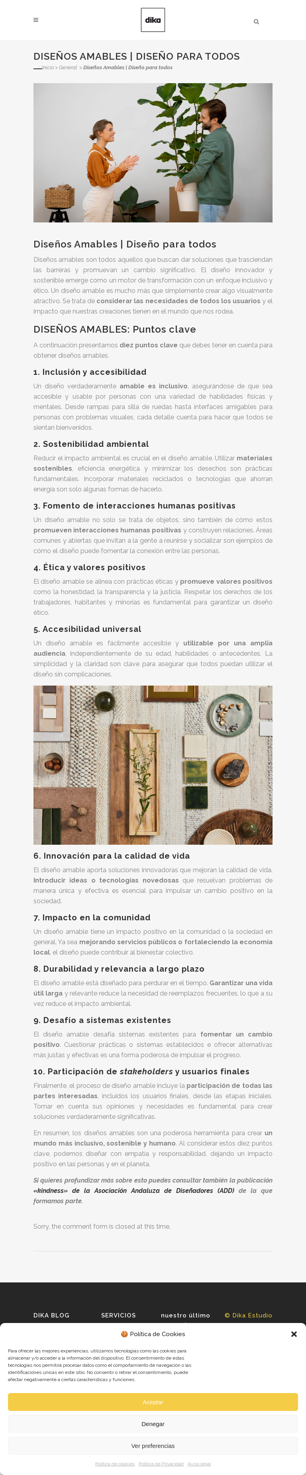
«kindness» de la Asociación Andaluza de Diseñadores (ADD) (133, 1190)
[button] (294, 1334)
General (68, 67)
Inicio (48, 67)
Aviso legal (199, 1464)
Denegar (153, 1423)
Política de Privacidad (161, 1464)
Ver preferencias (153, 1445)
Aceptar (153, 1402)
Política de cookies (115, 1464)
